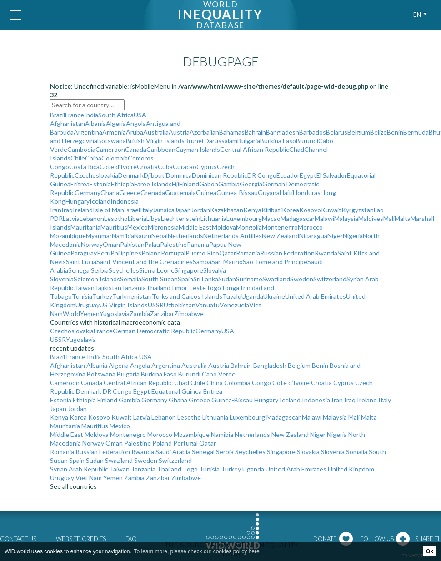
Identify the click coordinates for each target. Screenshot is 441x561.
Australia (156, 132)
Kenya (252, 210)
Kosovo (310, 210)
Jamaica (164, 210)
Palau (152, 244)
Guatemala (180, 192)
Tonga (230, 287)
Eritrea (80, 184)
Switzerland (329, 279)
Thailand (158, 287)
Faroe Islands (153, 184)
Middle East (195, 227)
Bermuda (416, 132)
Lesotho (116, 218)
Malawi (324, 218)
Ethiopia (122, 184)
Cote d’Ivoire (118, 166)
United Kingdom (351, 469)
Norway (92, 244)
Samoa (202, 261)
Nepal (159, 236)
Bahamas (232, 132)
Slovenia (62, 279)
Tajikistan (108, 287)
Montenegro (280, 227)
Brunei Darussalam (211, 141)
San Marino (227, 261)
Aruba (134, 132)
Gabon (208, 184)
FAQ (131, 538)
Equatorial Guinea (176, 391)
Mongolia (249, 227)
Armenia (114, 132)
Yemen (90, 313)
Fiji (175, 184)
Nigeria (353, 236)
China (93, 158)
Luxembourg (244, 218)
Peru (103, 253)
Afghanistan (67, 123)
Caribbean (160, 149)
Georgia (251, 184)
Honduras (307, 192)
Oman (111, 244)
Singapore (189, 270)
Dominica (179, 175)
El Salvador (331, 175)
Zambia (140, 313)
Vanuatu (207, 305)
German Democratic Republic (154, 331)
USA (140, 115)
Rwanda (326, 253)
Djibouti (155, 175)
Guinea (206, 192)
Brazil (57, 115)
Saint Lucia (81, 261)
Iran (55, 210)
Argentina (88, 132)
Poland (151, 253)
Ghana (109, 192)
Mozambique (68, 236)
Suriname (249, 279)
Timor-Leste (188, 287)
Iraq (67, 210)
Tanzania (133, 287)
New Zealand (280, 236)
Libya (153, 218)
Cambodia (81, 149)
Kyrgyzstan (357, 210)
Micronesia (163, 227)
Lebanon (92, 218)
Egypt (308, 175)
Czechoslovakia (96, 175)
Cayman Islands (197, 149)
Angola (136, 123)
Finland (189, 184)
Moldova (224, 227)
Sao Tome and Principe (275, 261)
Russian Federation (287, 253)
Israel (132, 210)
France (74, 115)
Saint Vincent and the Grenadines (144, 261)
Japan (183, 210)
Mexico (137, 227)
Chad (296, 149)
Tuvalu (231, 296)
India (91, 115)
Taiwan (85, 287)
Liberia (137, 218)
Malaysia (346, 218)
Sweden (301, 279)
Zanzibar (162, 313)
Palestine (173, 244)
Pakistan (132, 244)
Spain (185, 279)
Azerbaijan (204, 132)
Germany (87, 192)
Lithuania (213, 218)
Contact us (18, 538)
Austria (179, 132)
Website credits (81, 538)
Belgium (358, 132)
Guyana (269, 192)
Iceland (100, 201)
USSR (156, 305)
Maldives (370, 218)
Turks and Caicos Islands (187, 296)
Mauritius (113, 227)
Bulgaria (248, 141)
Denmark (131, 175)
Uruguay (87, 305)
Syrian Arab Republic (79, 469)
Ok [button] (429, 551)
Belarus (336, 132)
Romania (248, 253)
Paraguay (83, 253)
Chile (77, 158)
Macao (271, 218)
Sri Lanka (205, 279)
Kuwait (331, 210)
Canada (135, 149)
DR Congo (261, 175)
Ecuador (288, 175)
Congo (59, 166)
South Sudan (159, 279)
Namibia (123, 236)
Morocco (310, 227)
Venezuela (234, 305)
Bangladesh (282, 132)
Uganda (252, 296)
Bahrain (255, 132)
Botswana (111, 141)
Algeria (116, 123)
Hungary (77, 201)
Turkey (102, 296)
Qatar (227, 253)
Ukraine (274, 296)
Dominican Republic (219, 175)
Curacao (184, 166)
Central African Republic (254, 149)
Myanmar (99, 236)
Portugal (173, 253)
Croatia (147, 166)
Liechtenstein (180, 218)
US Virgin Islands (124, 305)
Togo (213, 287)
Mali (389, 218)
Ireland (83, 210)
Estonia (100, 184)
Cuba (165, 166)
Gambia (229, 184)
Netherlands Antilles (232, 236)
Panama (198, 244)
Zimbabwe (189, 313)
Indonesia (124, 201)
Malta (403, 218)
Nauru (142, 236)
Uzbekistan (179, 305)
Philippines (125, 253)
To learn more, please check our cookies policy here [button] (197, 551)
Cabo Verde (219, 374)
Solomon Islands (97, 279)
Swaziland (276, 279)
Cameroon (110, 149)
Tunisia (82, 296)
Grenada (152, 192)
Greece (129, 192)
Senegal (79, 270)
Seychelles (124, 270)
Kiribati (271, 210)
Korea (290, 210)
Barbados (312, 132)
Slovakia (214, 270)
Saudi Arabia (172, 452)
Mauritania (85, 227)
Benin (395, 132)
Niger (335, 236)
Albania (95, 123)
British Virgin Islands (155, 141)
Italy (146, 210)
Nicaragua (313, 236)
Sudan (227, 279)
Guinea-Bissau (237, 192)
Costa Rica (84, 166)
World (71, 313)
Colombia (114, 158)
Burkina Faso (278, 141)
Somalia (130, 279)
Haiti (286, 192)
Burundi (307, 141)
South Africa (116, 115)
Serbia (100, 270)
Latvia (71, 218)
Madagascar (298, 218)
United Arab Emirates (315, 296)
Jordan (200, 210)
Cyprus (206, 166)
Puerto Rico (202, 253)
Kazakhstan (226, 210)
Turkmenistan (132, 296)
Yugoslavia (115, 313)
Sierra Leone (157, 270)
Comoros (141, 158)
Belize (378, 132)
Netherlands (185, 236)
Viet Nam (88, 477)
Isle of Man (108, 210)
